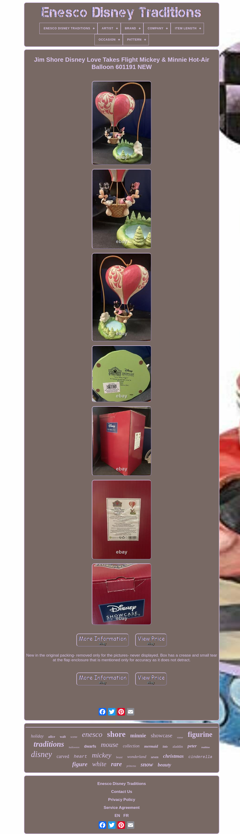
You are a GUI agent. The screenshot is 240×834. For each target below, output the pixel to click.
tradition (205, 747)
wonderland (136, 756)
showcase (161, 735)
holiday (37, 736)
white (99, 764)
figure (79, 764)
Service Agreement (121, 807)
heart (80, 756)
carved (63, 756)
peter (192, 745)
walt (63, 736)
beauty (164, 765)
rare (116, 764)
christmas (173, 756)
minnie (138, 735)
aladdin (177, 746)
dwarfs (90, 746)
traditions (49, 744)
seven (154, 757)
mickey (101, 755)
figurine (200, 734)
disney (41, 754)
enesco (92, 734)
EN (117, 815)
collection (131, 746)
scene (74, 736)
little (165, 746)
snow (147, 764)
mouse (109, 744)
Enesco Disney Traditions (122, 783)
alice (51, 736)
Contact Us (121, 791)
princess (131, 766)
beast (119, 757)
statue (180, 737)
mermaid (151, 746)
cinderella (200, 757)
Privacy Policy (121, 799)
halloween (74, 747)
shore (116, 734)
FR (126, 815)
